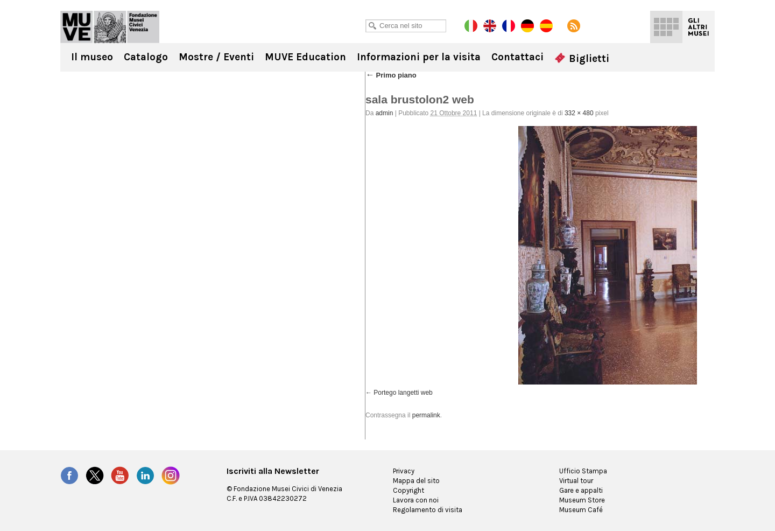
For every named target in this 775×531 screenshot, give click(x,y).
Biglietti (582, 59)
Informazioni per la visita (419, 57)
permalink (426, 415)
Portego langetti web (403, 392)
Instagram (170, 475)
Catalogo (146, 57)
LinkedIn (145, 475)
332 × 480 (579, 113)
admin (384, 113)
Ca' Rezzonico (109, 27)
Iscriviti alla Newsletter (273, 471)
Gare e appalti (581, 490)
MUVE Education (305, 57)
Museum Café (581, 510)
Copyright (408, 490)
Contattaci (517, 57)
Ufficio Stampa (583, 471)
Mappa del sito (416, 481)
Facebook (69, 475)
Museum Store (582, 500)
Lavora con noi (416, 500)
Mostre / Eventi (216, 57)
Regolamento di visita (427, 510)
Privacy (403, 471)
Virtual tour (576, 481)
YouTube (120, 475)
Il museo (92, 57)
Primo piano (391, 75)
